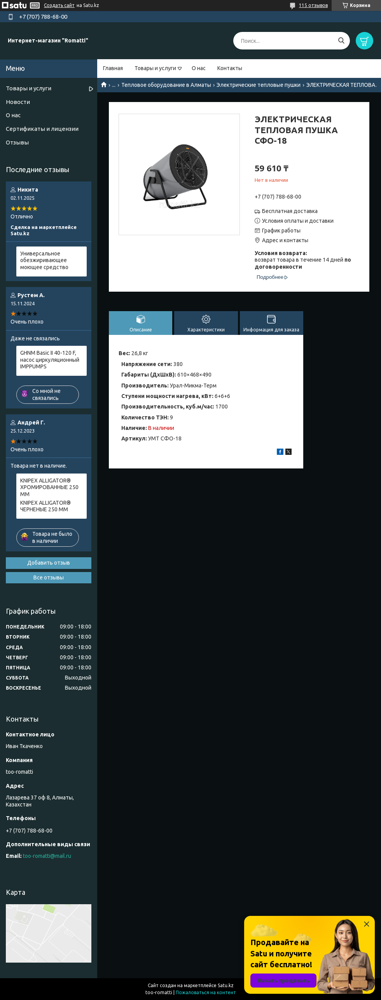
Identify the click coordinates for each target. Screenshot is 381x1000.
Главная (113, 68)
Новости (18, 102)
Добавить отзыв (48, 563)
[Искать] (341, 40)
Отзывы (17, 142)
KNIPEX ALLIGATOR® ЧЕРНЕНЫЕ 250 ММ (45, 506)
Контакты (229, 68)
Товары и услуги (155, 68)
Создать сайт (59, 5)
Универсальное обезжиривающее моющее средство (44, 260)
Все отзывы (48, 577)
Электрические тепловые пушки (259, 85)
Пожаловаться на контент (206, 992)
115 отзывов (313, 5)
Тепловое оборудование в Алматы (166, 85)
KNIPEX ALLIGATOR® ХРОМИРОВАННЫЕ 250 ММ (49, 487)
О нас (199, 68)
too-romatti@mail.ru (47, 856)
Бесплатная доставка (290, 211)
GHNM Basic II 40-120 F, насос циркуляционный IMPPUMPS (49, 360)
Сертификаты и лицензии (42, 128)
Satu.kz (226, 985)
